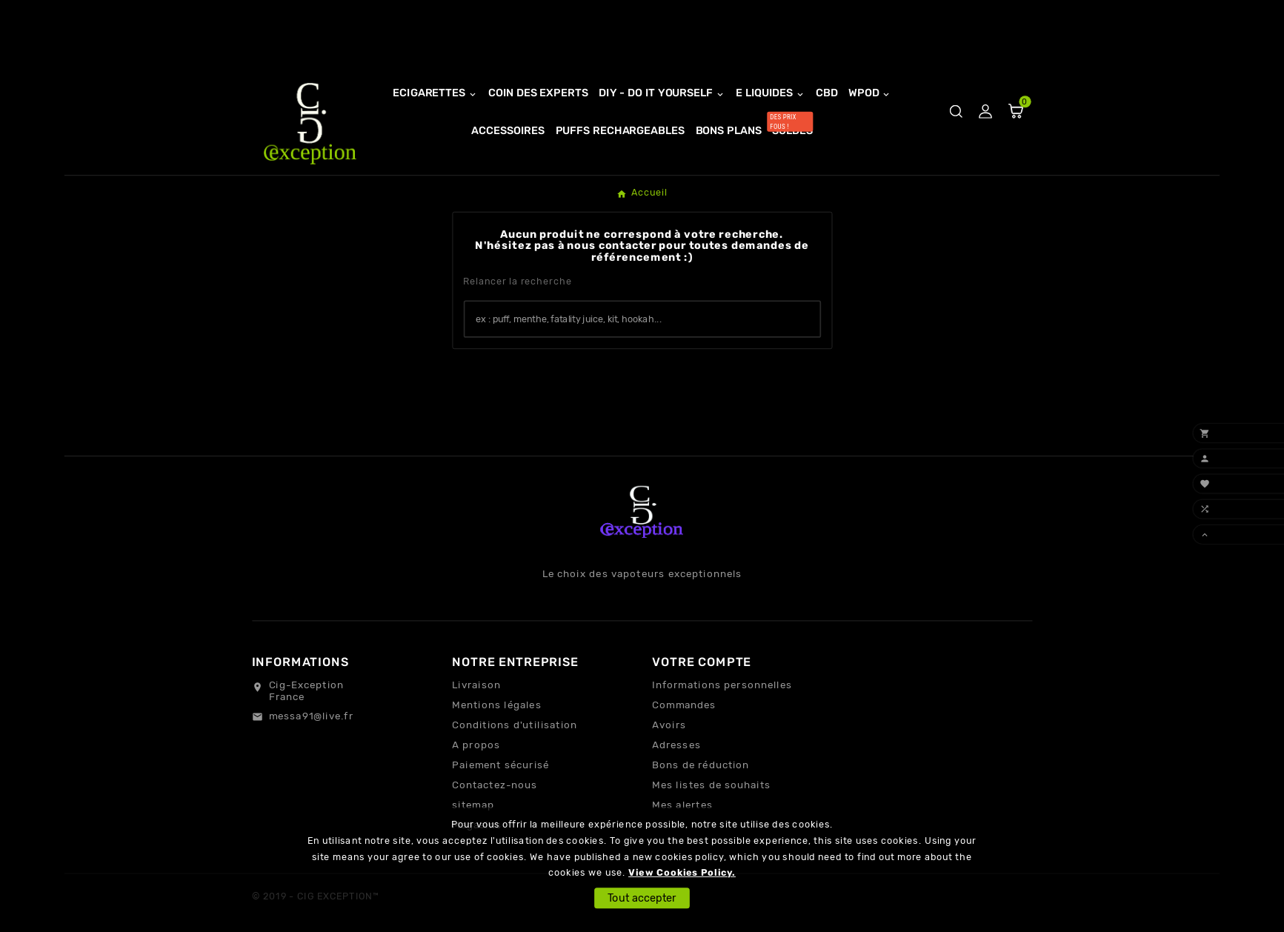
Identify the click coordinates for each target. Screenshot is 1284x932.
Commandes (684, 705)
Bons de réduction (700, 765)
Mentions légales (497, 705)
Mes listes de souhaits (711, 785)
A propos (476, 745)
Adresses (676, 745)
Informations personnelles (722, 685)
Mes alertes (682, 805)
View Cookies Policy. (682, 873)
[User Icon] (985, 111)
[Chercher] (625, 319)
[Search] (802, 318)
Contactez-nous (494, 785)
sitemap (473, 805)
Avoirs (669, 725)
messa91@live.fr (311, 716)
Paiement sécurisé (500, 765)
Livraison (476, 685)
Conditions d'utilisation (514, 725)
